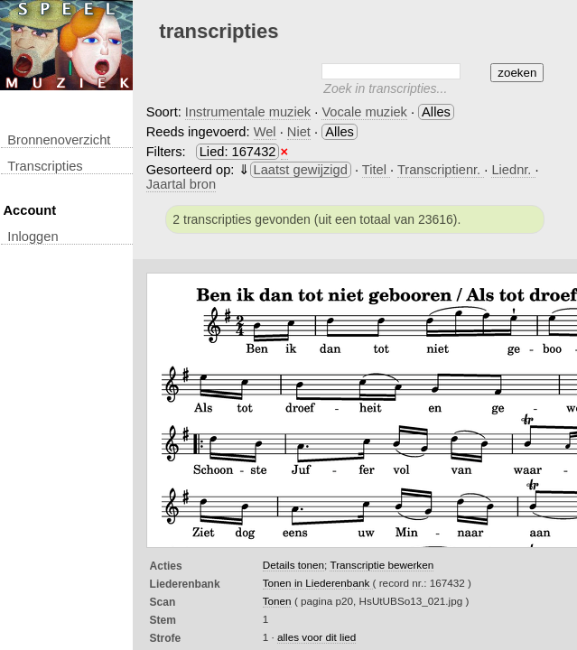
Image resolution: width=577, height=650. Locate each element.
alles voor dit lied (316, 637)
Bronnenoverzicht (58, 140)
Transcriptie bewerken (381, 565)
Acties (166, 566)
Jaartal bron (181, 184)
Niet (299, 132)
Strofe (165, 638)
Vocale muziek (364, 112)
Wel (265, 132)
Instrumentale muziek (248, 112)
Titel (376, 169)
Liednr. (513, 169)
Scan (163, 602)
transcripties (44, 166)
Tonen (277, 601)
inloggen (32, 236)
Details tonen (293, 565)
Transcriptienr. (440, 169)
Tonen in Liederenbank (318, 583)
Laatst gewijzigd (301, 169)
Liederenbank (185, 584)
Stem (163, 620)
